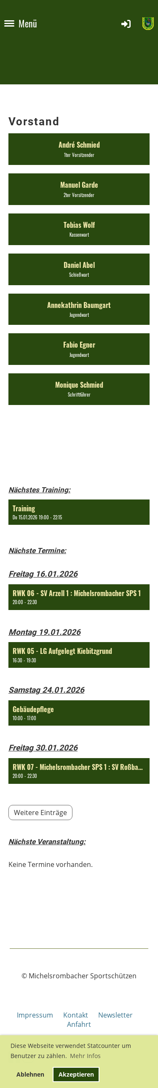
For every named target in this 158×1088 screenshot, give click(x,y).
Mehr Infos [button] (85, 1056)
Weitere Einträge (40, 812)
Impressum (40, 1015)
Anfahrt (79, 1024)
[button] (79, 512)
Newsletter (115, 1015)
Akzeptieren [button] (76, 1074)
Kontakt (75, 1015)
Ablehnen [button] (30, 1074)
